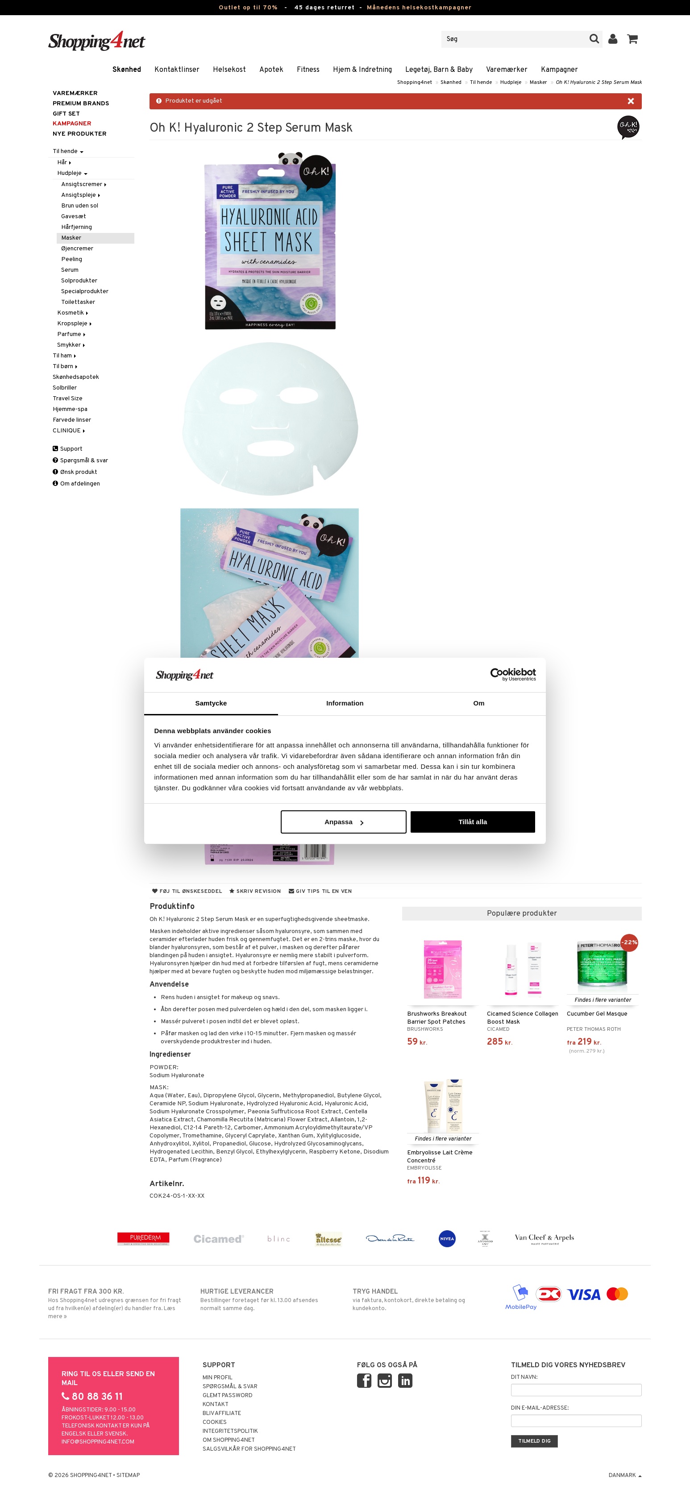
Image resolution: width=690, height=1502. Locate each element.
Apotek (271, 70)
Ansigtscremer (84, 184)
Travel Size (68, 398)
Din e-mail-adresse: (540, 1408)
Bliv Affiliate (222, 1413)
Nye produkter (80, 134)
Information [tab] (345, 703)
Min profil (218, 1378)
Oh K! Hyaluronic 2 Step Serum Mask (599, 82)
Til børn (66, 366)
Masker (538, 82)
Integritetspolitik (230, 1431)
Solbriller (65, 388)
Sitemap (128, 1475)
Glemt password (228, 1395)
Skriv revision (255, 891)
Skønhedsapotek (76, 377)
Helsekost (229, 70)
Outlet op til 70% (248, 8)
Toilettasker (78, 302)
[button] (632, 39)
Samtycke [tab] (211, 703)
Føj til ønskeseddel (187, 891)
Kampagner (559, 70)
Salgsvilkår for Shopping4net (249, 1449)
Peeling (71, 259)
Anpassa (343, 822)
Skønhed (126, 70)
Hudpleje (510, 82)
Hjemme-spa (70, 409)
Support (68, 449)
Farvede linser (72, 420)
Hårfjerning (76, 227)
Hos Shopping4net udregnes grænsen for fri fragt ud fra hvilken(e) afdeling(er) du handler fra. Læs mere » (116, 1303)
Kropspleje (75, 324)
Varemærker (507, 70)
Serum (70, 270)
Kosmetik (73, 313)
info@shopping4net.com (98, 1442)
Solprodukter (79, 281)
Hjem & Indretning (362, 70)
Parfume (72, 334)
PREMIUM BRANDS (81, 104)
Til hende (481, 82)
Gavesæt (73, 216)
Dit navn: (524, 1377)
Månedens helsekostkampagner (419, 8)
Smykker (72, 345)
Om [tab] (478, 703)
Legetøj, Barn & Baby (439, 70)
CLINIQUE (70, 431)
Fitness (308, 70)
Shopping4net (414, 82)
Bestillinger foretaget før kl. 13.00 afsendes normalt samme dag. (268, 1299)
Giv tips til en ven (320, 891)
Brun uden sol (79, 206)
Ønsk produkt (75, 472)
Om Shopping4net (229, 1440)
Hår (65, 162)
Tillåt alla (472, 822)
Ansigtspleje (81, 195)
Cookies (215, 1422)
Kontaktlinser (177, 70)
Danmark (625, 1475)
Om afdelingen (76, 484)
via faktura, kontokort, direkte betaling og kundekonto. (421, 1299)
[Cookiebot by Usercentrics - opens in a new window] (497, 674)
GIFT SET (66, 114)
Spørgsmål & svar (80, 461)
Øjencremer (77, 249)
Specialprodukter (84, 291)
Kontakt (216, 1404)
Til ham (65, 356)
